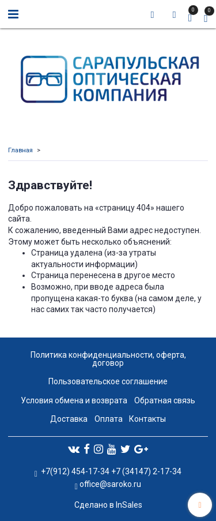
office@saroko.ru (110, 484)
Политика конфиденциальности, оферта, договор (108, 359)
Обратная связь (164, 400)
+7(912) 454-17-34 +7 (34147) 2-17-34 (110, 471)
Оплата (108, 418)
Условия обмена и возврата (74, 400)
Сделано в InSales (108, 505)
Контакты (147, 418)
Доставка (69, 418)
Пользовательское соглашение (108, 381)
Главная (20, 150)
